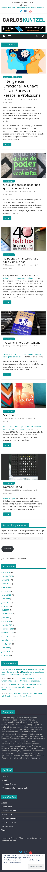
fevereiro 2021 (7, 625)
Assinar (7, 548)
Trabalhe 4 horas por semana (21, 342)
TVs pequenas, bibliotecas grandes (14, 788)
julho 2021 (5, 617)
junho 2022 (5, 602)
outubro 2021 (6, 614)
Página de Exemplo (8, 784)
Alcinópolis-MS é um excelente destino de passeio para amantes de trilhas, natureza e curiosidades (21, 687)
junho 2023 (5, 583)
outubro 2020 (6, 636)
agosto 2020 (6, 644)
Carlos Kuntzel (28, 99)
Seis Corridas (11, 415)
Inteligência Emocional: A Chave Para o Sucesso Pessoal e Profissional (22, 88)
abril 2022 (5, 610)
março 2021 (6, 621)
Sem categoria (7, 826)
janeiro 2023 (6, 595)
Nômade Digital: (9, 498)
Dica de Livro (16, 77)
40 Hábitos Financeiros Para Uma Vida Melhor (20, 260)
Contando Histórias (9, 810)
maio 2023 (5, 587)
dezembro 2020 (7, 629)
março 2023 (6, 591)
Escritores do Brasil (9, 818)
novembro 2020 (7, 632)
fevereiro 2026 (7, 576)
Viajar (3, 830)
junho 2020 (5, 651)
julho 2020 (5, 647)
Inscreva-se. (35, 758)
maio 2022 (5, 606)
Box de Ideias (6, 807)
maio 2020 (5, 655)
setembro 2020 (7, 640)
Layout (4, 780)
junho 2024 (5, 580)
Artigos (6, 77)
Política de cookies (14, 862)
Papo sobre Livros (8, 822)
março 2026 (6, 572)
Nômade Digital (13, 487)
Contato (4, 776)
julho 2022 (5, 599)
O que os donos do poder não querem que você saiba (21, 186)
